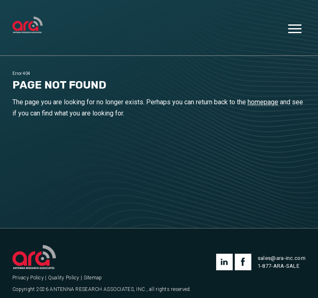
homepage (263, 102)
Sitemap (93, 278)
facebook (243, 262)
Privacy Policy (28, 278)
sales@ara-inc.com (282, 258)
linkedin (224, 262)
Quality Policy (64, 278)
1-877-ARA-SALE (278, 266)
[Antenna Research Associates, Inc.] (27, 26)
